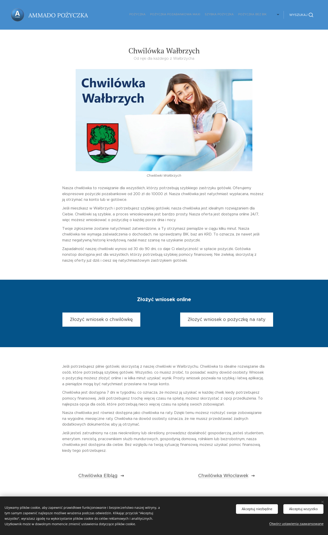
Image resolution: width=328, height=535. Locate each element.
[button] (301, 15)
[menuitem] (253, 15)
